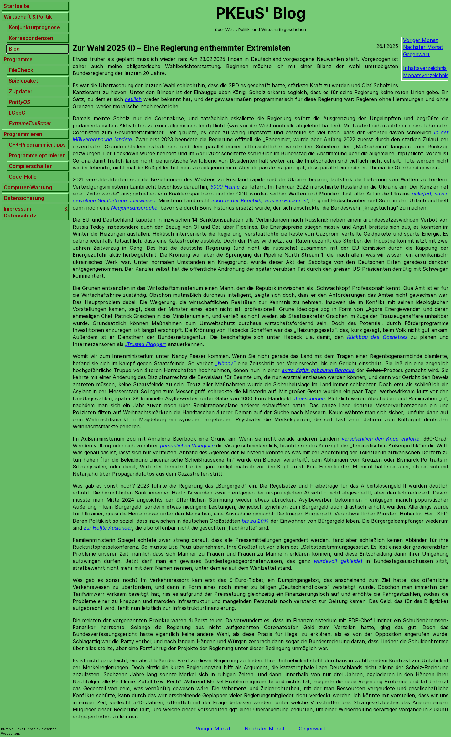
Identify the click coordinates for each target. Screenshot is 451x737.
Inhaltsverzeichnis (425, 68)
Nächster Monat (423, 47)
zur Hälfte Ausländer (108, 528)
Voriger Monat (420, 40)
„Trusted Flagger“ (145, 344)
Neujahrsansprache (134, 208)
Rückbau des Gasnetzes (377, 337)
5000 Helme (225, 187)
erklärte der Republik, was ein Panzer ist (259, 200)
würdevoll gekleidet (338, 561)
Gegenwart (416, 54)
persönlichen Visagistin (187, 445)
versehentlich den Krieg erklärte (381, 438)
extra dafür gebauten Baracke (318, 370)
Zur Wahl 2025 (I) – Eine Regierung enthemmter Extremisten (182, 47)
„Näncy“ (225, 363)
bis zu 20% (255, 521)
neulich (133, 99)
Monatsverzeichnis (425, 75)
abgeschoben (309, 398)
